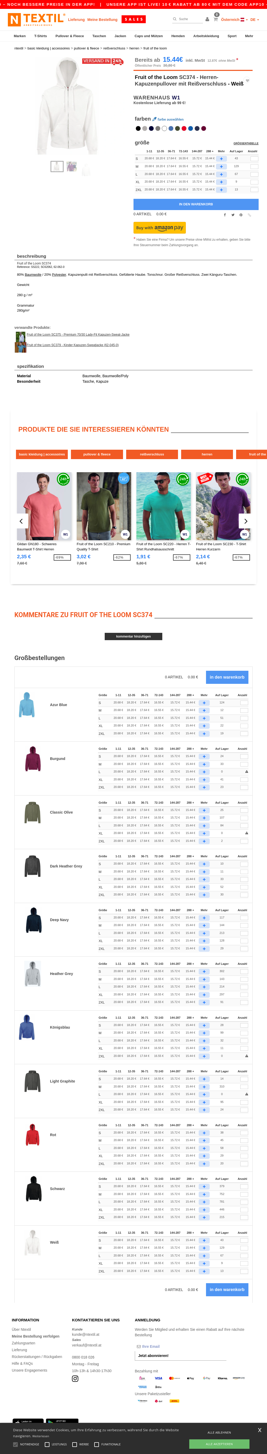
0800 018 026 (83, 1356)
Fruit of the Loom (156, 76)
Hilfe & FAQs (22, 1362)
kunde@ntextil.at (85, 1334)
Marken (20, 36)
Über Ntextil (21, 1328)
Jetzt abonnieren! (153, 1354)
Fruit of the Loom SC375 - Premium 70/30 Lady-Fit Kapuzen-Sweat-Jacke (78, 333)
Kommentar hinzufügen (133, 635)
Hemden (178, 36)
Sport (232, 36)
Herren (208, 453)
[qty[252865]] (254, 173)
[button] (208, 20)
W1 (176, 96)
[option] (72, 105)
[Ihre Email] (162, 1345)
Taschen (99, 36)
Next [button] (76, 111)
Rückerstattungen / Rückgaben (37, 1356)
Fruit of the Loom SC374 (34, 262)
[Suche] (186, 19)
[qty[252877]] (254, 189)
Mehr (249, 36)
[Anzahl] (244, 702)
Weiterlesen (40, 1436)
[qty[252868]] (254, 165)
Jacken (120, 36)
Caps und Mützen (149, 36)
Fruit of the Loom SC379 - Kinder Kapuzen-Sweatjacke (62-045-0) (73, 344)
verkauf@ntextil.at (86, 1344)
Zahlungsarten (23, 1342)
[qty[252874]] (254, 181)
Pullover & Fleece (69, 36)
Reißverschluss (153, 453)
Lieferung (76, 20)
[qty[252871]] (254, 158)
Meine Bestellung (102, 20)
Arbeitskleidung (206, 36)
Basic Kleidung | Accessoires (42, 453)
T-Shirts (40, 36)
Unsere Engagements (29, 1369)
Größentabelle (245, 142)
